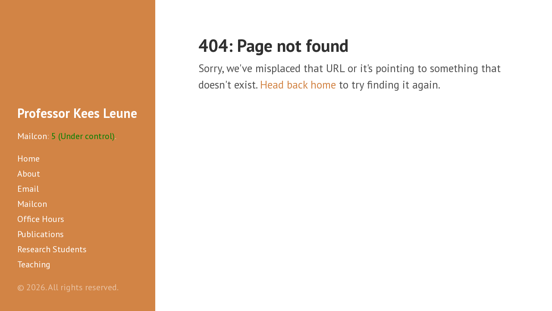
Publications (40, 234)
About (28, 173)
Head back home (298, 85)
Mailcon (32, 136)
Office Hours (40, 219)
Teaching (33, 264)
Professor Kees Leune (77, 113)
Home (28, 158)
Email (28, 188)
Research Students (52, 249)
